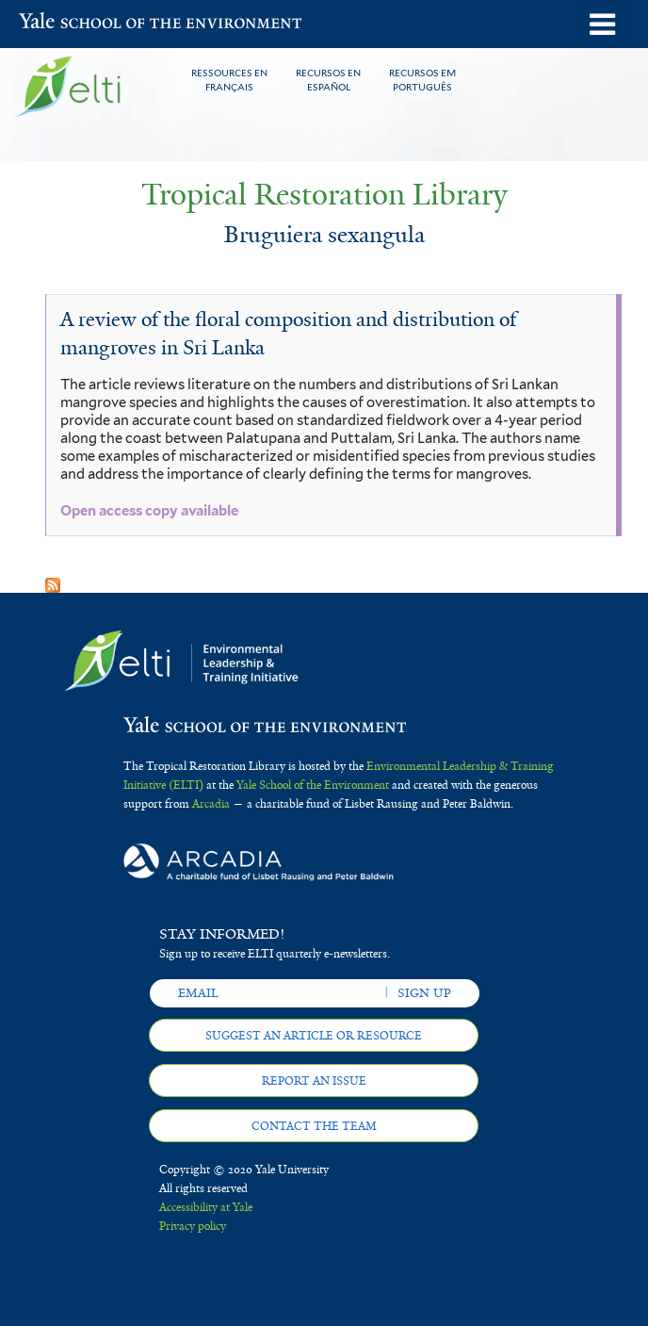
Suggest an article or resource (313, 1035)
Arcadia (211, 803)
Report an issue (314, 1081)
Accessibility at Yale (205, 1207)
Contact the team (314, 1126)
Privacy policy (192, 1226)
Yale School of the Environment (65, 22)
